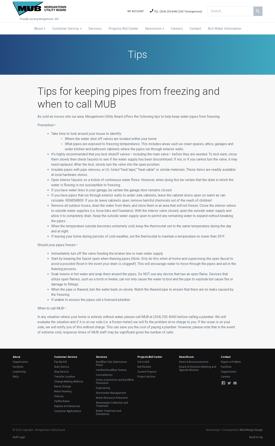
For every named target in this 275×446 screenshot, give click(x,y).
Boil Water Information (224, 29)
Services (95, 29)
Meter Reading (62, 391)
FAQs (16, 376)
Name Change (62, 386)
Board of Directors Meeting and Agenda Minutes (197, 368)
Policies (59, 396)
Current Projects (147, 371)
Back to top (256, 437)
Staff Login (19, 437)
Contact (195, 29)
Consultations (104, 374)
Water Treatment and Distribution (108, 412)
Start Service (61, 366)
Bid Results (144, 366)
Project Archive (146, 376)
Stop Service (61, 371)
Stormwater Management (111, 392)
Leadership (19, 371)
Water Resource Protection (112, 397)
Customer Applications (67, 411)
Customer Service (65, 29)
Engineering (103, 388)
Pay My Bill (60, 361)
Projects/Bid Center (123, 29)
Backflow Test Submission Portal (111, 363)
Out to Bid (143, 361)
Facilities (18, 366)
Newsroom (153, 29)
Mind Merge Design (251, 429)
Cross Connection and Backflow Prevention (115, 381)
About (38, 29)
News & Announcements (193, 361)
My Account (136, 11)
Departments (20, 361)
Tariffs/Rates (62, 401)
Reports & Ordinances (67, 406)
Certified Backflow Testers (111, 370)
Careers (177, 29)
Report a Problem (231, 361)
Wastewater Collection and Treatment (112, 404)
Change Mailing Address (68, 381)
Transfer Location (64, 376)
